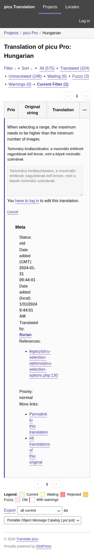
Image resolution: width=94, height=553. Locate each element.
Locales (72, 7)
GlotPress (43, 546)
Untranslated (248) (25, 76)
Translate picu (27, 539)
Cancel (12, 212)
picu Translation (19, 7)
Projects (50, 7)
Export (10, 510)
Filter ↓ (10, 68)
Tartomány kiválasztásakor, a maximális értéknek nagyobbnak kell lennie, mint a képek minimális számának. (45, 181)
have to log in (27, 201)
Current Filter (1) (52, 84)
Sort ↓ (27, 68)
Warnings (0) (20, 84)
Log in (84, 21)
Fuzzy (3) (80, 76)
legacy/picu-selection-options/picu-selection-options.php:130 (43, 363)
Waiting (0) (57, 76)
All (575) (47, 68)
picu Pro (30, 33)
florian (25, 335)
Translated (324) (74, 68)
